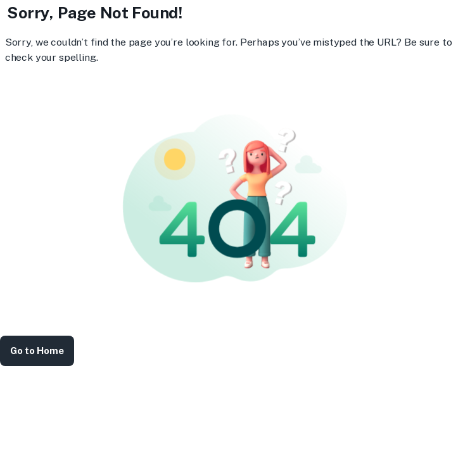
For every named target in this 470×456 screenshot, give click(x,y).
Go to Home (37, 351)
